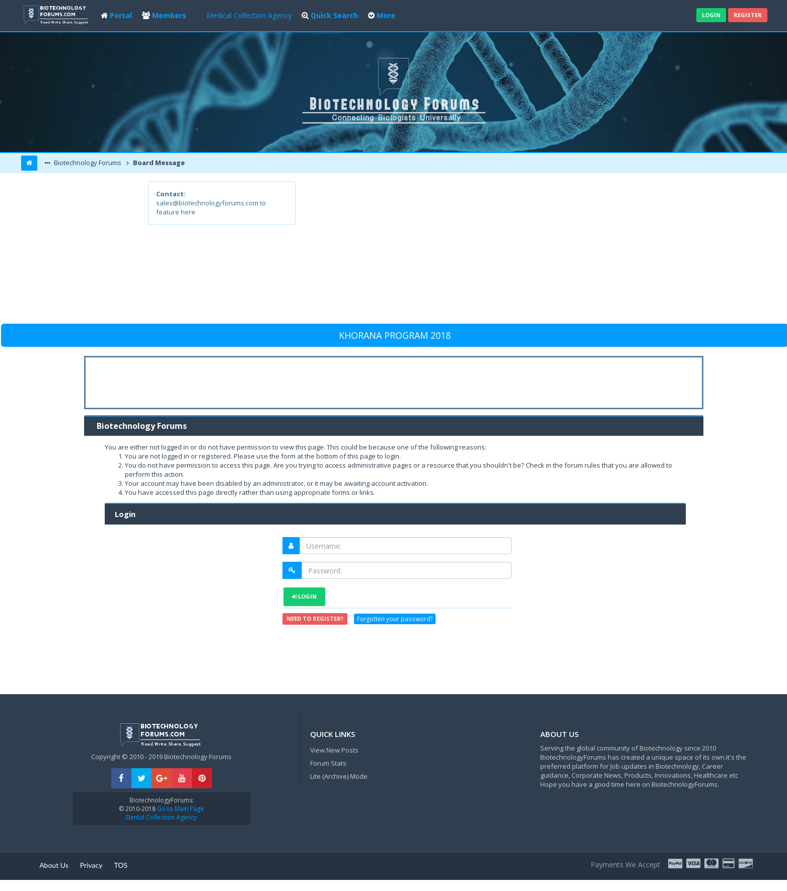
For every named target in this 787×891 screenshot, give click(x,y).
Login (711, 15)
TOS (120, 865)
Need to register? (315, 618)
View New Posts (334, 750)
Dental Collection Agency (161, 817)
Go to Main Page (180, 808)
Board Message (158, 162)
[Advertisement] (467, 251)
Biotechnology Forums (86, 162)
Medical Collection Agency (249, 15)
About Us (53, 865)
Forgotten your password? (395, 619)
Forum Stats (328, 763)
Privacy (91, 865)
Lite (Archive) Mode (339, 776)
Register (748, 15)
